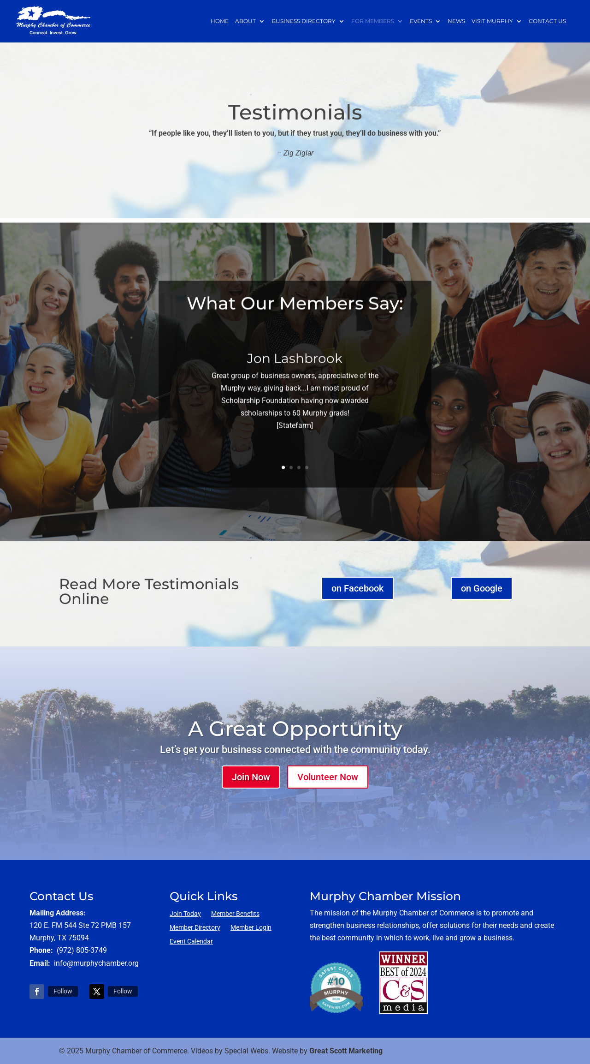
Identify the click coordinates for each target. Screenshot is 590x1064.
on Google (481, 588)
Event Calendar (191, 941)
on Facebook (357, 588)
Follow (62, 991)
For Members (372, 21)
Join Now (251, 777)
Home (220, 21)
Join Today (185, 913)
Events (421, 21)
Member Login (250, 927)
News (456, 21)
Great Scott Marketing (346, 1050)
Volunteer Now (327, 777)
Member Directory (195, 927)
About (245, 21)
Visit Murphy (492, 21)
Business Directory (303, 21)
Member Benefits (235, 913)
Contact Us (547, 21)
